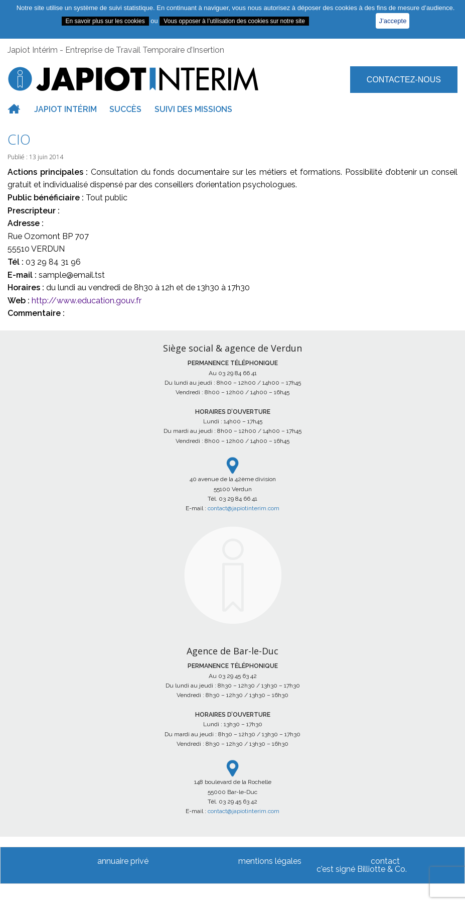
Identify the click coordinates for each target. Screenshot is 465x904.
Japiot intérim (65, 109)
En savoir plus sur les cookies (105, 21)
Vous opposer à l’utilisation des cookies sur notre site (234, 21)
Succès (125, 109)
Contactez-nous (404, 79)
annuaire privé (122, 861)
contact (385, 861)
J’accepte (392, 21)
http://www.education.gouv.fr (86, 300)
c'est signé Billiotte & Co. (362, 869)
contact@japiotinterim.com (243, 508)
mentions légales (269, 861)
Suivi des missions (193, 109)
